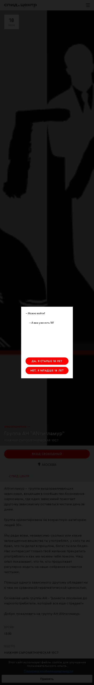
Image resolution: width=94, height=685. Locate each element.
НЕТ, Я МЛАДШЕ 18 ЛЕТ (47, 370)
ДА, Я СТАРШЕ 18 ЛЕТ (47, 361)
